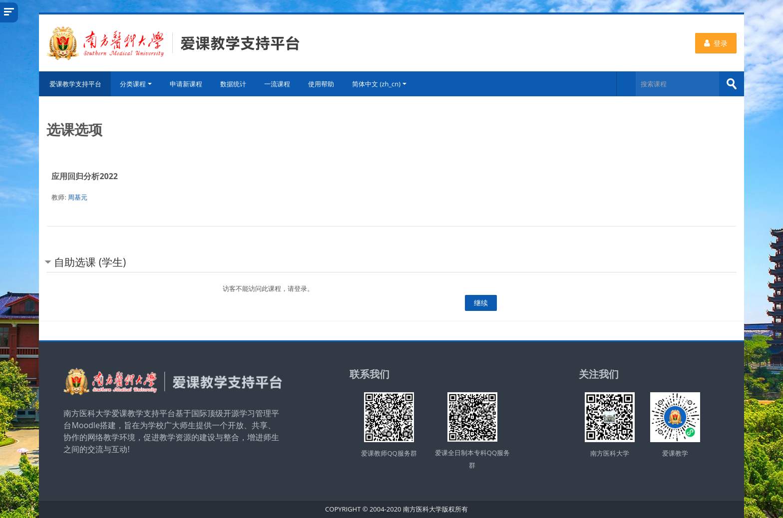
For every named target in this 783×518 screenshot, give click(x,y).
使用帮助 (321, 83)
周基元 (77, 197)
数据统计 (233, 83)
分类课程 (136, 83)
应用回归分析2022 (84, 176)
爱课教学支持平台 (75, 83)
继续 (481, 302)
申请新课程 (186, 83)
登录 (716, 43)
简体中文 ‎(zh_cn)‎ (379, 83)
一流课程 (277, 83)
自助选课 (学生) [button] (90, 262)
